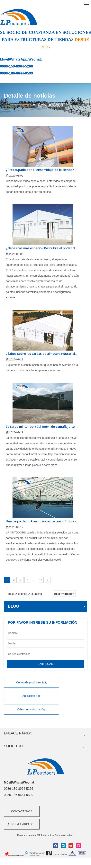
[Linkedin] (63, 845)
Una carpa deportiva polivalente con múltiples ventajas (48, 521)
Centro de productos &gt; (31, 682)
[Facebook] (55, 845)
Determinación (64, 594)
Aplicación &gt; (32, 695)
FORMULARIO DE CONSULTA (20, 826)
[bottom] (45, 853)
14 (40, 580)
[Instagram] (78, 845)
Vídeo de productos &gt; (31, 709)
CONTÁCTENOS (21, 811)
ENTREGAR (45, 663)
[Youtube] (70, 845)
